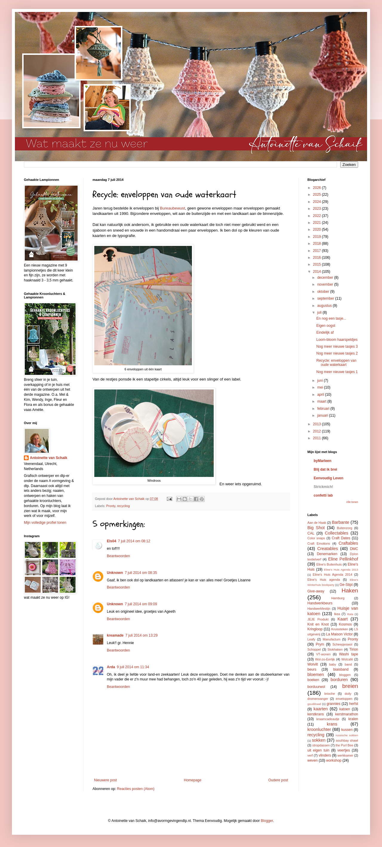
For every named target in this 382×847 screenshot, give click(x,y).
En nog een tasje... (331, 318)
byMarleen (322, 461)
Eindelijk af (325, 332)
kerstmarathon (346, 714)
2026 (317, 188)
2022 (317, 216)
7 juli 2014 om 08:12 (134, 541)
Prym (320, 644)
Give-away (315, 591)
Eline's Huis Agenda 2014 (332, 574)
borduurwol (316, 687)
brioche (329, 693)
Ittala (350, 614)
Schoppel (314, 649)
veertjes (344, 750)
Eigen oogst (325, 326)
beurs (311, 669)
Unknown (115, 573)
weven (312, 760)
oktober (323, 291)
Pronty (110, 506)
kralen (353, 719)
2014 (317, 272)
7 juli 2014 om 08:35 (141, 573)
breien (350, 686)
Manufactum (331, 639)
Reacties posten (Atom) (135, 789)
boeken (313, 680)
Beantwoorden (118, 556)
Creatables (327, 548)
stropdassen (321, 745)
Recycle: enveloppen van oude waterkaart (336, 362)
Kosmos (345, 624)
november (325, 284)
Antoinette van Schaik (48, 458)
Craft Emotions (318, 543)
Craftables (348, 543)
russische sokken (346, 735)
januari (323, 415)
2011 (317, 438)
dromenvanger (317, 698)
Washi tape (348, 654)
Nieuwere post (105, 780)
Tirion (353, 649)
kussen (347, 730)
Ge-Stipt (346, 585)
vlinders (325, 755)
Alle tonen (352, 501)
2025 (317, 194)
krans (332, 724)
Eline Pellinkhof (343, 559)
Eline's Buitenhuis (329, 564)
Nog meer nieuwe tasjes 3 (337, 346)
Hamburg (337, 598)
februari (323, 408)
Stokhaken (335, 649)
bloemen (315, 674)
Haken (350, 590)
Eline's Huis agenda (323, 579)
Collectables (336, 533)
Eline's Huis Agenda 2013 (341, 569)
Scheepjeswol (342, 644)
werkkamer (345, 755)
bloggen (345, 675)
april (321, 394)
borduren (339, 679)
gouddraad (314, 704)
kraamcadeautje (327, 719)
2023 (317, 209)
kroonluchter (319, 729)
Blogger (267, 821)
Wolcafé (347, 659)
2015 (317, 264)
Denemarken (327, 554)
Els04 (111, 541)
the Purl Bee (344, 745)
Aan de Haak (316, 522)
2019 (317, 237)
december (325, 277)
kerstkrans (315, 714)
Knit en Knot (318, 624)
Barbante (340, 522)
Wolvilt (312, 664)
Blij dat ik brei (325, 469)
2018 (317, 243)
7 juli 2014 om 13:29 (141, 635)
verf (310, 755)
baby (332, 664)
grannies (333, 704)
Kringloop (315, 629)
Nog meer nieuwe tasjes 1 (337, 372)
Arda (111, 667)
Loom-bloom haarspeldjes (337, 340)
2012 (317, 431)
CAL (310, 533)
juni (320, 380)
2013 (317, 424)
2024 (317, 202)
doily (348, 693)
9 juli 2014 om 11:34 (133, 667)
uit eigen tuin (318, 750)
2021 (317, 223)
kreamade (115, 635)
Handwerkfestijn (318, 608)
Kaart (343, 619)
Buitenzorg (344, 528)
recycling (123, 506)
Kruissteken (339, 629)
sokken (319, 740)
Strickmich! (323, 487)
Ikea (337, 614)
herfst (353, 704)
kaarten (320, 708)
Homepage (192, 780)
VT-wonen (323, 654)
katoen (344, 709)
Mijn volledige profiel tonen (45, 522)
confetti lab (323, 495)
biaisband (340, 669)
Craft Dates (341, 538)
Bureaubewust (172, 208)
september (326, 298)
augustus (325, 306)
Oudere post (278, 780)
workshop (333, 760)
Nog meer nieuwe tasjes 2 (337, 353)
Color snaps (316, 538)
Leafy (311, 639)
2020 (317, 229)
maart (322, 401)
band (348, 664)
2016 (317, 257)
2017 (317, 251)
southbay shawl (347, 740)
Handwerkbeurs (319, 603)
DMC (354, 549)
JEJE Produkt (318, 619)
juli (320, 312)
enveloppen (344, 698)
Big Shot (316, 527)
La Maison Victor (339, 634)
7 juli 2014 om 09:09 (141, 604)
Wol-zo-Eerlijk (325, 659)
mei (320, 387)
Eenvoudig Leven (328, 478)
